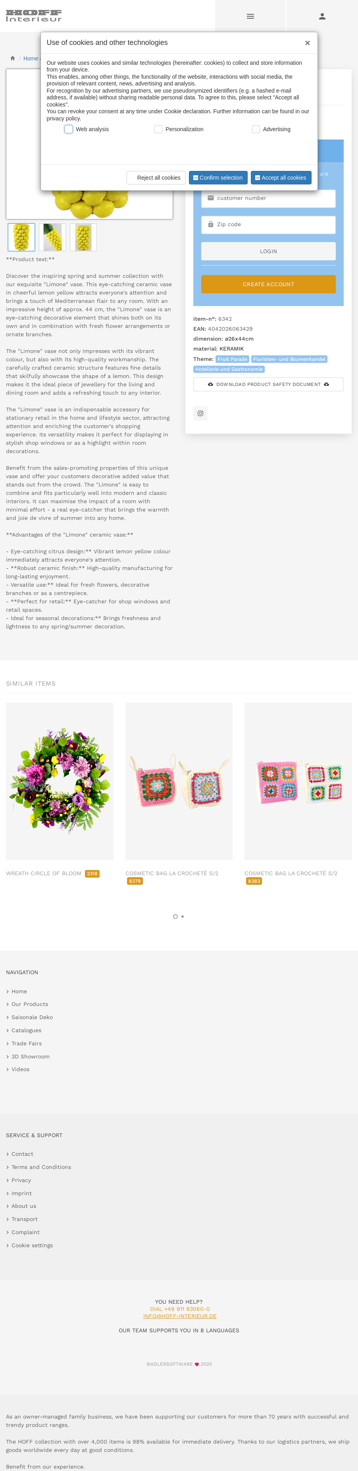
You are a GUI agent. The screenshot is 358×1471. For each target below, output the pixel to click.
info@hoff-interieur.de (180, 1316)
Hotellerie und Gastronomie (229, 369)
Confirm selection (217, 177)
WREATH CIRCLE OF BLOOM (53, 873)
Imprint (22, 1193)
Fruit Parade (232, 359)
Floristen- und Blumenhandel (289, 359)
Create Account (268, 284)
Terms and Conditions (41, 1167)
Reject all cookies (155, 177)
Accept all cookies (280, 177)
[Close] (306, 40)
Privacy (21, 1180)
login (268, 251)
